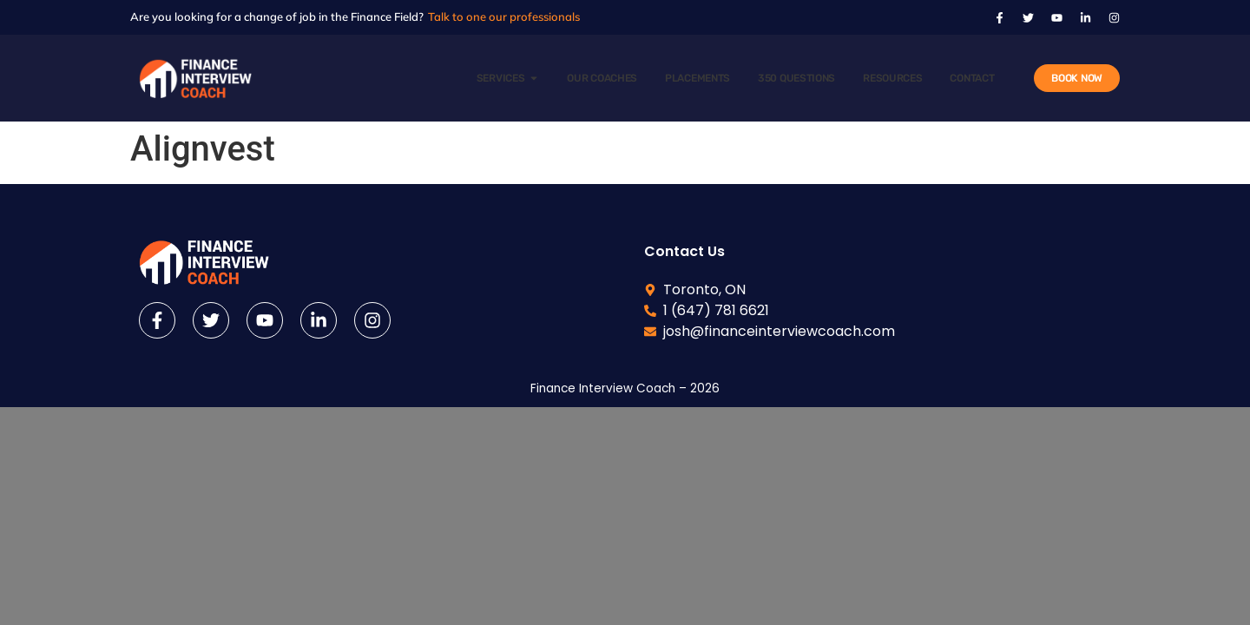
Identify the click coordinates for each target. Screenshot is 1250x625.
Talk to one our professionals (504, 16)
